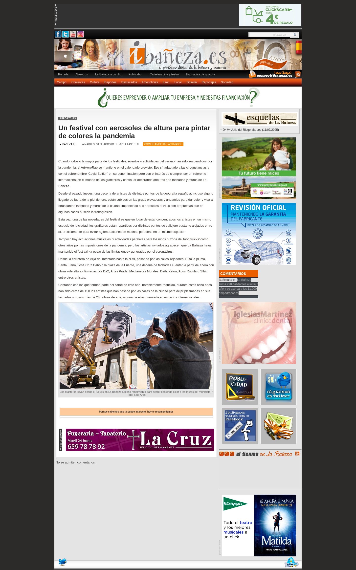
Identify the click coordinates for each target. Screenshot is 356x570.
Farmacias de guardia (200, 74)
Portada (63, 74)
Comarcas (78, 82)
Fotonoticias (150, 82)
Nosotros (82, 74)
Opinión (191, 82)
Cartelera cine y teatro (164, 74)
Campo (62, 82)
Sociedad (227, 82)
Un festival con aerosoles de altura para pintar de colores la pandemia (134, 132)
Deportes (110, 82)
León (166, 82)
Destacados (129, 82)
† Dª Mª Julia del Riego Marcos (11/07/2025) (249, 130)
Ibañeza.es (179, 57)
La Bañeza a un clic (108, 74)
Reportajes (209, 82)
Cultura (94, 82)
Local (178, 82)
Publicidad (135, 74)
